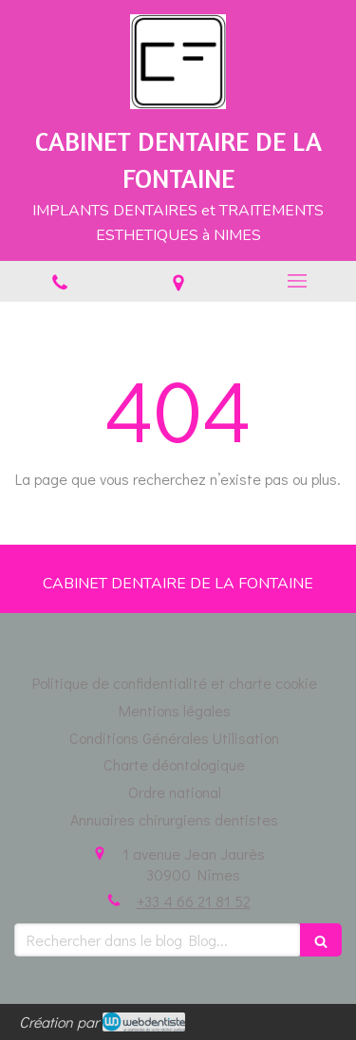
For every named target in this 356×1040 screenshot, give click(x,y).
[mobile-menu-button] (296, 281)
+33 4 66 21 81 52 (194, 901)
